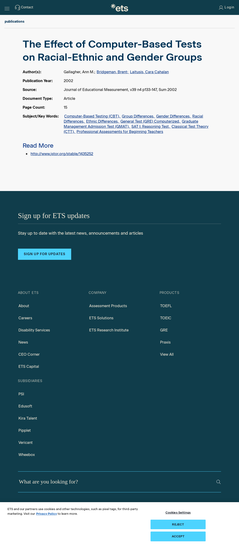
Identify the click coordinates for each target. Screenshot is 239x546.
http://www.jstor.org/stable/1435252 (62, 154)
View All (167, 354)
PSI (21, 394)
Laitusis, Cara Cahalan (149, 72)
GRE (164, 330)
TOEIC (165, 318)
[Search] (218, 482)
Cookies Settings (178, 512)
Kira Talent (27, 418)
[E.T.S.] (119, 7)
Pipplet (24, 430)
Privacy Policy (46, 513)
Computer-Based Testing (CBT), (92, 116)
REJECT (178, 524)
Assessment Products (108, 306)
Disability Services (34, 330)
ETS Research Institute (109, 330)
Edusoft (25, 406)
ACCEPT (178, 536)
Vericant (25, 442)
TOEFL (166, 306)
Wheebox (26, 454)
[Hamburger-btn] (7, 7)
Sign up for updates (44, 254)
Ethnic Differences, (103, 121)
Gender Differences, (173, 116)
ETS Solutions (101, 318)
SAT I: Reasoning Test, (151, 126)
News (23, 342)
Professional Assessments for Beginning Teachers (120, 131)
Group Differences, (138, 116)
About (23, 306)
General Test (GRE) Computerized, (150, 121)
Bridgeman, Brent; (113, 72)
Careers (25, 318)
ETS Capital (28, 366)
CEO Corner (29, 354)
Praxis (165, 342)
